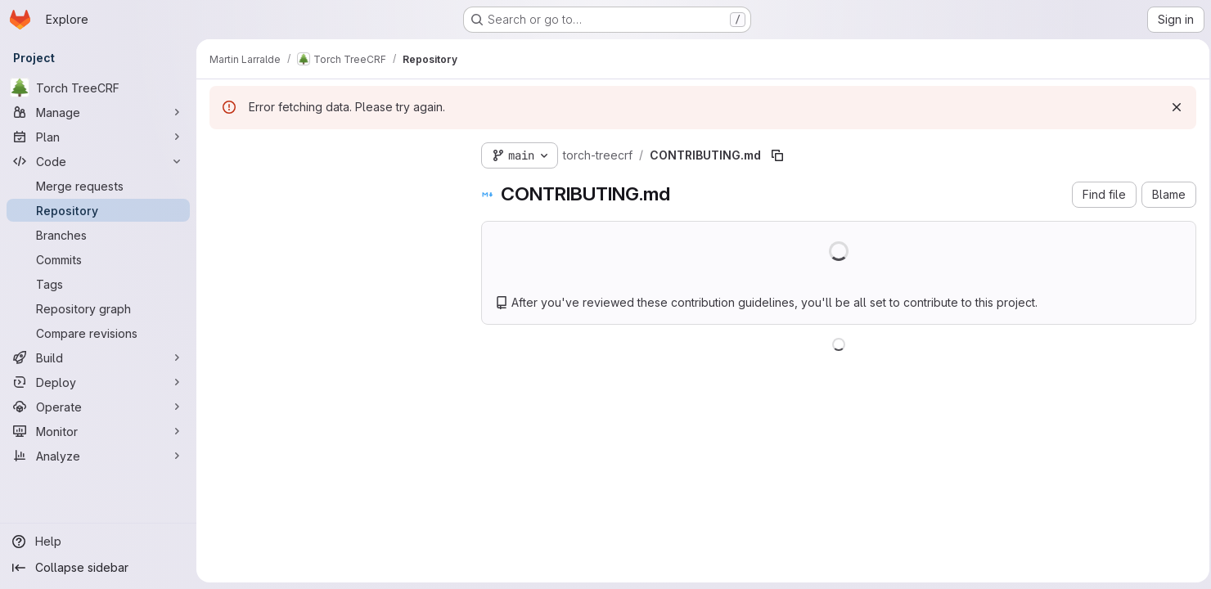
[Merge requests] (98, 185)
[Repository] (98, 210)
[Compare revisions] (98, 332)
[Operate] (98, 406)
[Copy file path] (777, 155)
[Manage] (98, 112)
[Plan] (98, 136)
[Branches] (98, 234)
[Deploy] (98, 382)
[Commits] (98, 259)
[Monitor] (98, 431)
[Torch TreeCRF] (98, 87)
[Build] (98, 357)
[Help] (98, 541)
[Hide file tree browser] (222, 152)
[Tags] (98, 283)
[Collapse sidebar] (98, 567)
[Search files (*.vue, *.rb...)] (332, 185)
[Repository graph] (98, 308)
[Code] (98, 161)
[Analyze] (98, 455)
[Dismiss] (1172, 107)
